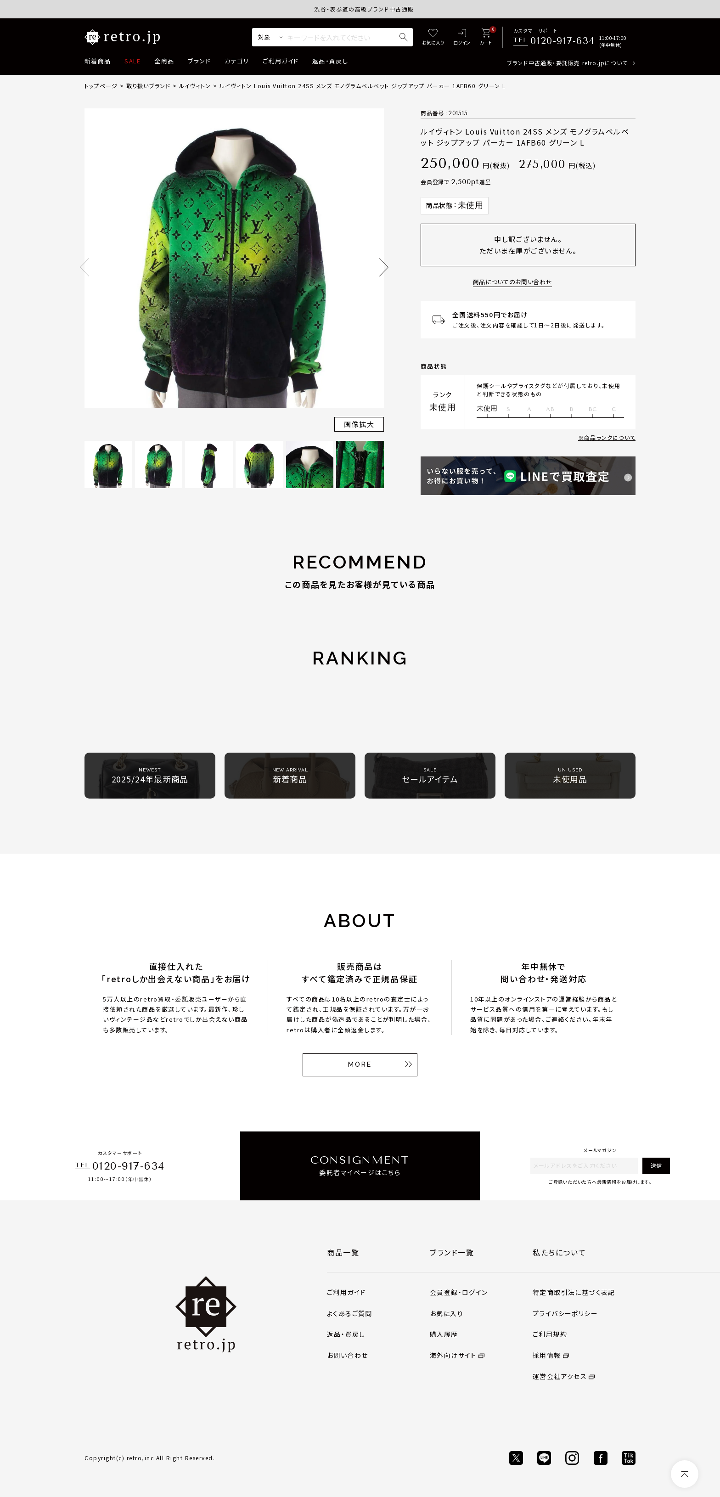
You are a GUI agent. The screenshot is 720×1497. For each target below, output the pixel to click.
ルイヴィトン (195, 86)
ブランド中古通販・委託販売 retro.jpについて (567, 63)
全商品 (164, 60)
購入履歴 (444, 1334)
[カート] (485, 37)
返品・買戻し (330, 60)
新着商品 (97, 60)
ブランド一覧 (452, 1252)
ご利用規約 (550, 1334)
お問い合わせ (347, 1355)
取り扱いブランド (148, 86)
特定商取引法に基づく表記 (574, 1292)
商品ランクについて (610, 437)
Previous (84, 267)
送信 (656, 1165)
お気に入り (446, 1313)
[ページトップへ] (684, 1474)
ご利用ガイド (280, 60)
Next (384, 267)
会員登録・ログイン (459, 1292)
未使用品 (570, 776)
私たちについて (559, 1252)
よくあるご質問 (349, 1313)
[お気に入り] (433, 37)
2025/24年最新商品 (150, 776)
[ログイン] (461, 37)
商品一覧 (343, 1252)
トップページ (101, 86)
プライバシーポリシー (565, 1313)
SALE (132, 60)
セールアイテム (430, 776)
